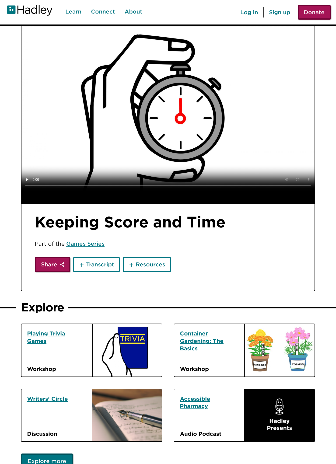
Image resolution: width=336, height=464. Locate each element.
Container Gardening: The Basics (202, 341)
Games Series (85, 243)
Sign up (279, 12)
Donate (314, 12)
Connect (103, 11)
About (133, 11)
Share (49, 264)
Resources (150, 264)
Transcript (100, 264)
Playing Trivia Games (46, 337)
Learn (73, 11)
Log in (249, 12)
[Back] (10, 36)
